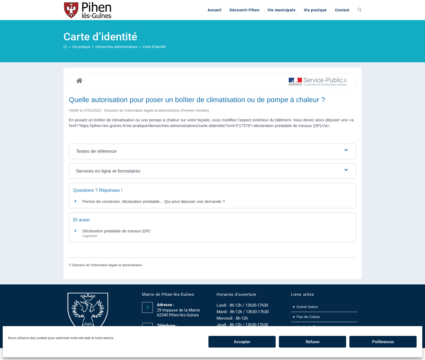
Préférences (383, 341)
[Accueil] (65, 47)
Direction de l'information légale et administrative (107, 265)
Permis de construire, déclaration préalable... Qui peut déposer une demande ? (153, 201)
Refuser (313, 341)
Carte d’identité (154, 47)
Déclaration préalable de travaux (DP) (116, 231)
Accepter (242, 341)
